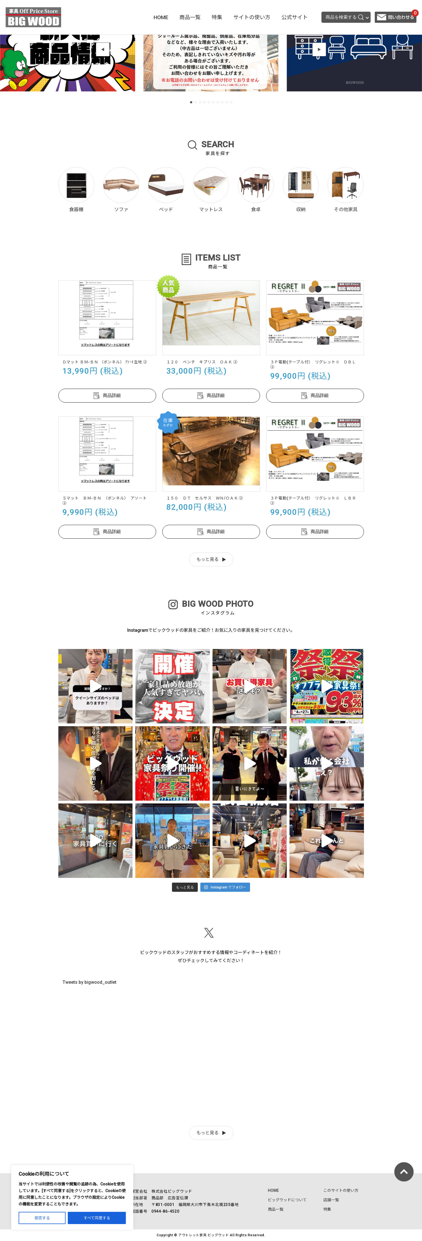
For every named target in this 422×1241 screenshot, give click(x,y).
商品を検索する (345, 17)
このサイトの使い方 (340, 1190)
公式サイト (294, 17)
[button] (103, 49)
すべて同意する (97, 1218)
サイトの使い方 (251, 17)
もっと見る (207, 559)
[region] (72, 1197)
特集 (217, 17)
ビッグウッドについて (287, 1200)
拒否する (42, 1218)
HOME (161, 17)
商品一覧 (190, 17)
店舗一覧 (331, 1200)
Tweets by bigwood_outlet (89, 982)
